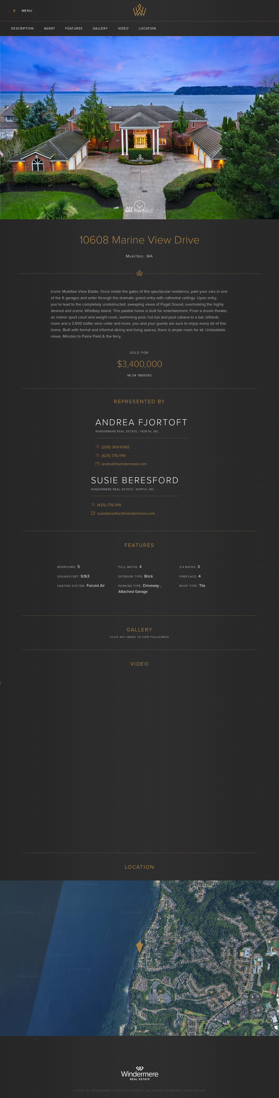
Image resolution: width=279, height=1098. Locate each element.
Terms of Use (194, 1090)
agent (49, 28)
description (22, 28)
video (123, 28)
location (147, 28)
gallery (100, 28)
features (74, 28)
